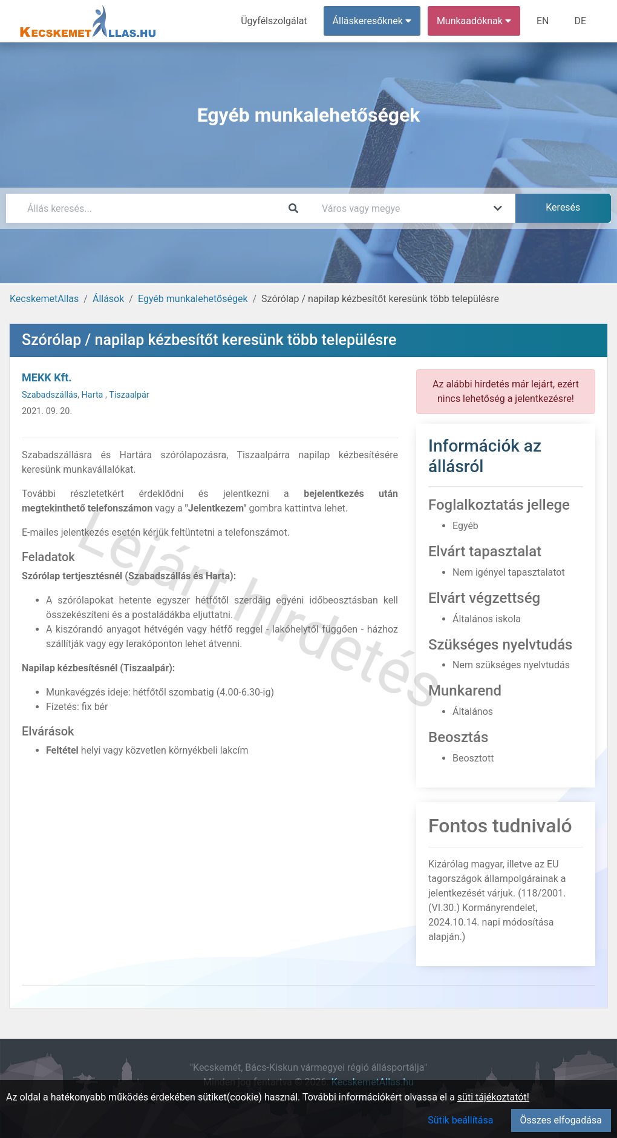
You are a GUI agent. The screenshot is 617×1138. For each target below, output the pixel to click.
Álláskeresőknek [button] (372, 21)
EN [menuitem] (543, 21)
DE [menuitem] (580, 21)
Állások (108, 298)
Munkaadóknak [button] (474, 21)
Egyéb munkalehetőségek (193, 298)
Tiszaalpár (129, 395)
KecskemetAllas (44, 298)
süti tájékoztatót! (493, 1097)
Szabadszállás (49, 395)
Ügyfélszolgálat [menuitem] (274, 21)
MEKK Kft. (46, 377)
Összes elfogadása (561, 1120)
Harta (93, 395)
